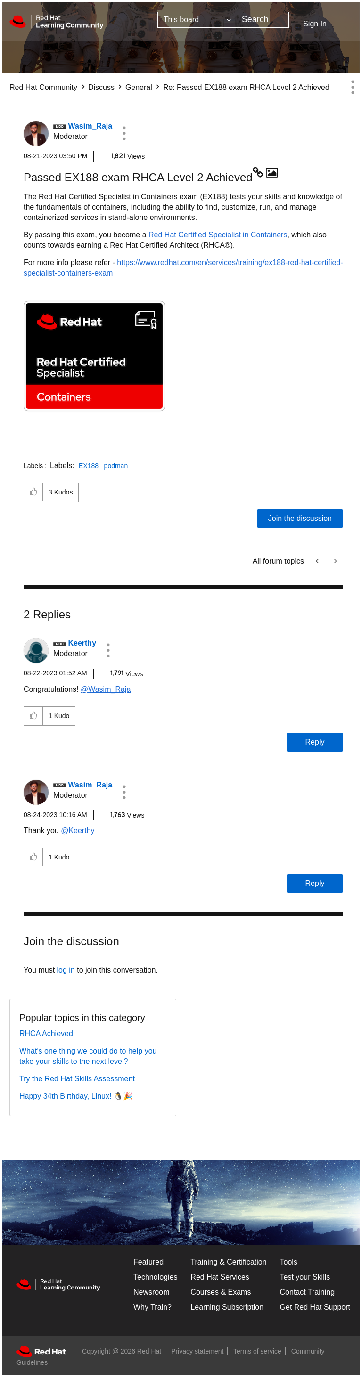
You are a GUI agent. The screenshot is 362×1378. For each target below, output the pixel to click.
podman (116, 465)
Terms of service (257, 1351)
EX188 (89, 465)
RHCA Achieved (46, 1033)
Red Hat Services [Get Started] (219, 1277)
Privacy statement (197, 1351)
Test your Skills (305, 1277)
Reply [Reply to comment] (315, 742)
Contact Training (307, 1292)
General (138, 87)
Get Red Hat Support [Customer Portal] (315, 1307)
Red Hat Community (43, 87)
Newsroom (151, 1292)
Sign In (315, 24)
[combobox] (263, 20)
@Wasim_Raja (106, 689)
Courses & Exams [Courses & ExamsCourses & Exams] (220, 1292)
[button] (124, 133)
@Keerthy (77, 831)
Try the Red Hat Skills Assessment (77, 1079)
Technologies (155, 1277)
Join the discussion (300, 518)
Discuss (101, 87)
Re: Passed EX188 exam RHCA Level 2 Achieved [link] (246, 87)
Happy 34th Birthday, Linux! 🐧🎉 (75, 1096)
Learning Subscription (226, 1307)
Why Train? (152, 1307)
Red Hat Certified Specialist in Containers (217, 235)
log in (66, 970)
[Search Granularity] (197, 19)
